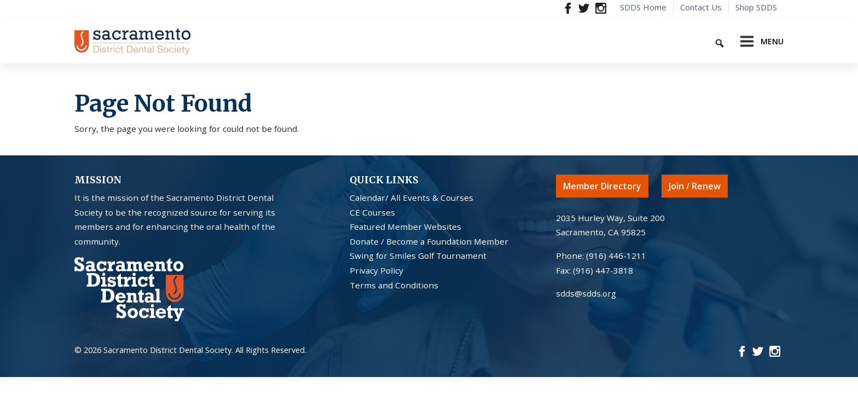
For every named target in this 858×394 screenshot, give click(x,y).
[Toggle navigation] (758, 41)
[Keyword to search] (681, 41)
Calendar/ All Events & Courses (411, 197)
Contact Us (701, 7)
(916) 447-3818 (603, 270)
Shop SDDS (756, 7)
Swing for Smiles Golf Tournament (418, 255)
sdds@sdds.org (586, 293)
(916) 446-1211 (616, 255)
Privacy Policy (376, 270)
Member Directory (602, 186)
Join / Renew (695, 186)
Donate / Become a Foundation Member (429, 241)
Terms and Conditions (394, 285)
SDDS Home (643, 7)
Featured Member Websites (405, 226)
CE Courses (372, 212)
